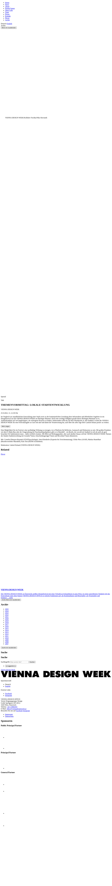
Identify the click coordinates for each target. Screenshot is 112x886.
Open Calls (9, 10)
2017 (7, 624)
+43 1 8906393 (12, 707)
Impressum (9, 714)
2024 (7, 611)
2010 (7, 638)
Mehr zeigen (5, 426)
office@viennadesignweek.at (16, 709)
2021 (7, 617)
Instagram (26, 711)
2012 (7, 634)
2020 (7, 619)
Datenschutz (9, 716)
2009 (7, 640)
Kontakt (8, 16)
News (7, 4)
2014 (7, 630)
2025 (7, 609)
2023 (7, 613)
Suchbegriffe (5, 662)
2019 (7, 621)
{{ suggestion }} (11, 666)
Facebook (19, 711)
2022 (7, 615)
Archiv (7, 20)
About (7, 6)
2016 (7, 626)
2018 (7, 622)
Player (7, 18)
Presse (7, 14)
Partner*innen (10, 8)
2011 (6, 636)
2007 (7, 644)
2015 (7, 628)
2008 (7, 642)
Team (7, 12)
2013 (7, 632)
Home (7, 3)
